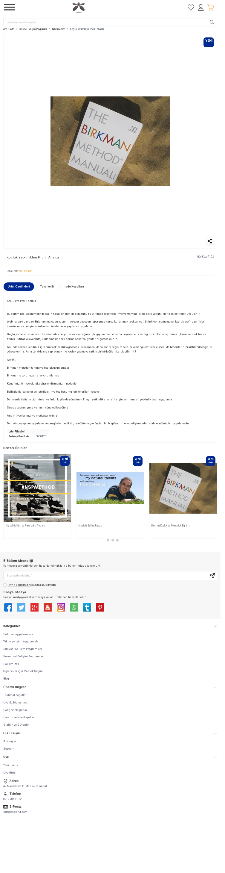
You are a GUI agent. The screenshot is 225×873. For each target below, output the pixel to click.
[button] (103, 540)
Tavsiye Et (47, 286)
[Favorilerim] (191, 7)
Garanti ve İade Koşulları (19, 717)
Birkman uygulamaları (18, 634)
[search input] (110, 22)
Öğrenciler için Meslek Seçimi (23, 671)
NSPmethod (58, 29)
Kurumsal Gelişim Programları (23, 656)
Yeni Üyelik (10, 765)
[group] (110, 141)
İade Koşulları (74, 286)
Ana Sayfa (8, 29)
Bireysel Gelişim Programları (33, 29)
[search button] (211, 22)
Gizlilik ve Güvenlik (16, 724)
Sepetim (8, 748)
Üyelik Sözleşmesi (15, 702)
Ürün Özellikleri (19, 286)
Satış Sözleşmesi (15, 710)
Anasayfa (9, 741)
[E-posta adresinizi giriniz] (110, 575)
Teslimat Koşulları (15, 695)
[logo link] (99, 7)
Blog (6, 678)
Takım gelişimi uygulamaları (22, 641)
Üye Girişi (9, 772)
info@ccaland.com (15, 811)
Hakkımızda (11, 663)
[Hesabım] (201, 7)
